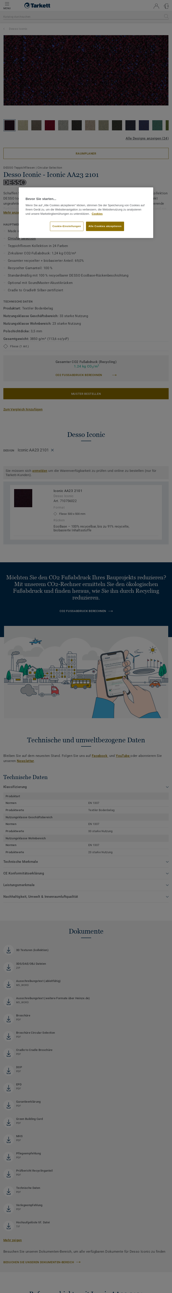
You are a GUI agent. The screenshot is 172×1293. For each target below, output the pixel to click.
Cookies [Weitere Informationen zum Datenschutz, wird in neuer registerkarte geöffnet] (97, 213)
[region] (86, 212)
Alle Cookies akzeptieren (105, 226)
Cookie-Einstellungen (66, 226)
